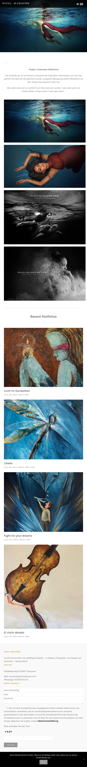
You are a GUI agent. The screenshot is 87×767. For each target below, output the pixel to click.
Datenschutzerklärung (48, 721)
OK (43, 762)
